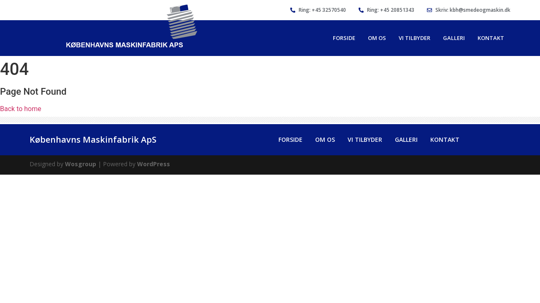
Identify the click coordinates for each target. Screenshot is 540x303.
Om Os (377, 38)
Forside (344, 38)
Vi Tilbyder (414, 38)
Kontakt (491, 38)
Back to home (20, 109)
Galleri (454, 38)
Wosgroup (80, 164)
